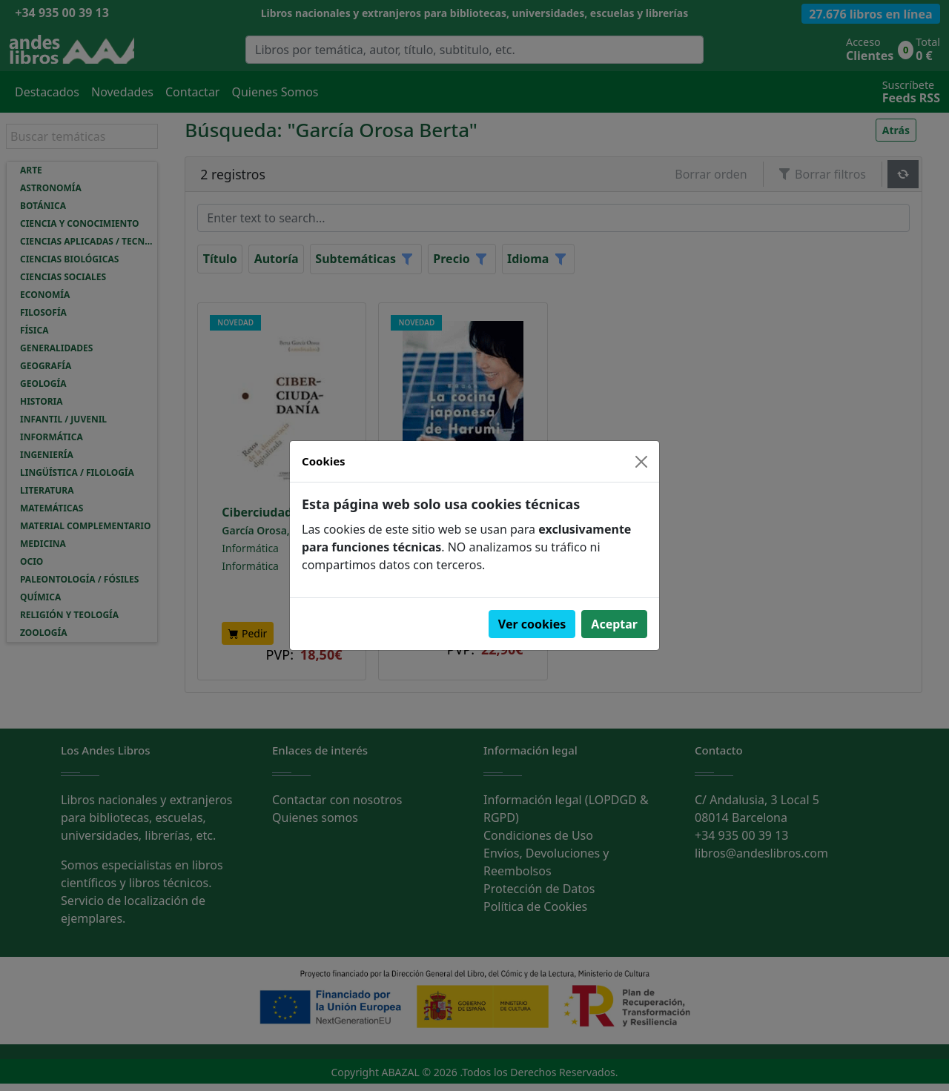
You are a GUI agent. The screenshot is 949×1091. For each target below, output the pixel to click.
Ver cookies (532, 624)
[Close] (641, 462)
